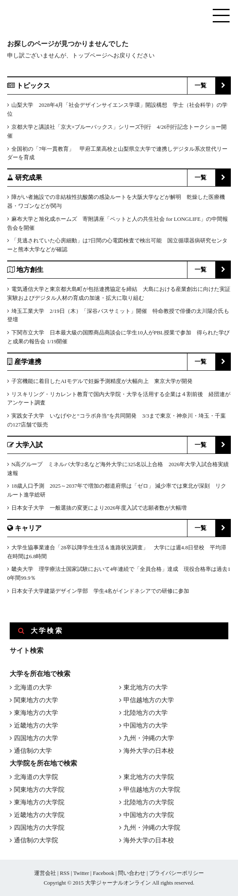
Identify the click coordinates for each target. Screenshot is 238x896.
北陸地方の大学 (145, 712)
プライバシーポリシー (176, 873)
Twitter (81, 873)
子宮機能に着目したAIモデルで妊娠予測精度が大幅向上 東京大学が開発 (102, 381)
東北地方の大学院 (148, 777)
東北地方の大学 (145, 687)
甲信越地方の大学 (148, 700)
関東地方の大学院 (39, 789)
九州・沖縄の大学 (148, 738)
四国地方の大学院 (39, 827)
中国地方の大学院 (148, 815)
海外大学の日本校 (148, 750)
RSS (65, 873)
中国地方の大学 (145, 725)
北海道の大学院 (36, 777)
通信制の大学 (33, 750)
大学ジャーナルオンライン (118, 883)
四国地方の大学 (36, 738)
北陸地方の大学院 (148, 802)
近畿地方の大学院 (39, 815)
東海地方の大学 (36, 712)
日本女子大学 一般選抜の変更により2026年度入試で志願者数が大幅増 (99, 508)
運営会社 (45, 873)
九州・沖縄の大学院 (151, 827)
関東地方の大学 (36, 700)
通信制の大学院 (36, 840)
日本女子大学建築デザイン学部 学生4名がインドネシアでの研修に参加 (100, 591)
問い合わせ (131, 873)
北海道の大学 (33, 687)
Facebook (103, 873)
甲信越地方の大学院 (151, 789)
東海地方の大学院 (39, 802)
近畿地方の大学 (36, 725)
